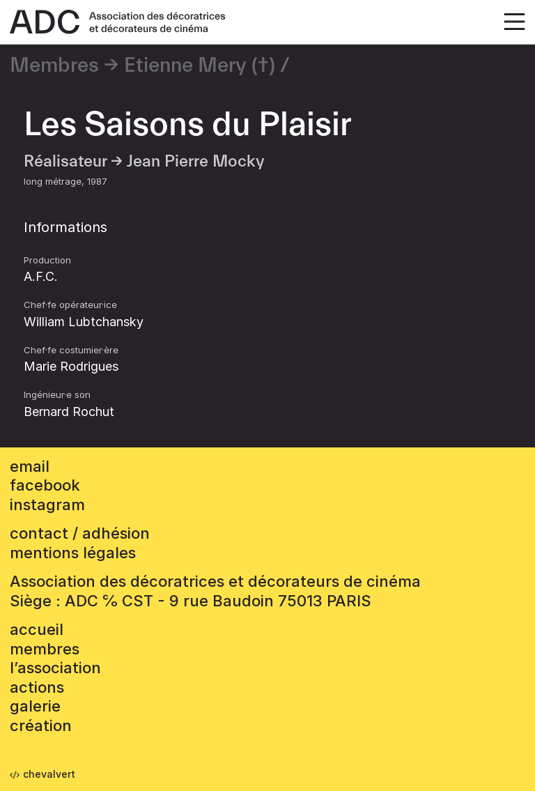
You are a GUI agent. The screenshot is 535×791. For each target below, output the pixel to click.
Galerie (35, 706)
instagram (47, 505)
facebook (45, 485)
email (29, 466)
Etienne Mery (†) (199, 65)
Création (41, 725)
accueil (36, 629)
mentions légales (73, 553)
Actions (37, 687)
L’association (55, 668)
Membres (54, 65)
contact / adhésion (80, 533)
